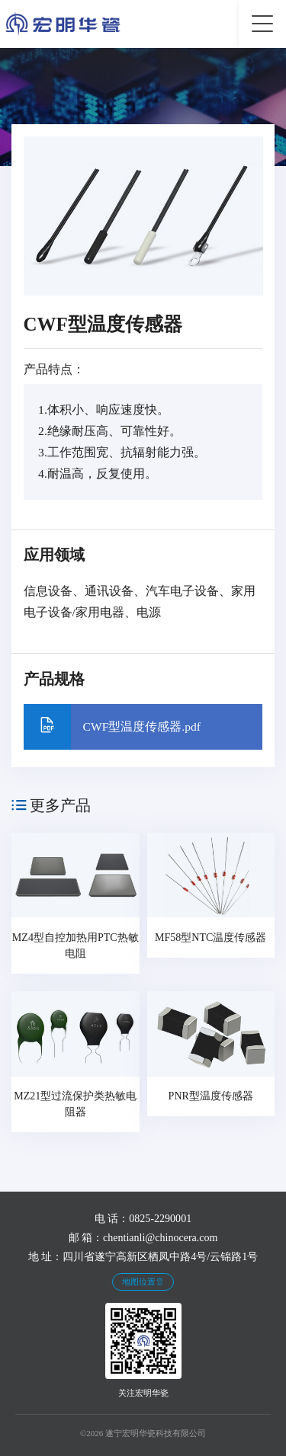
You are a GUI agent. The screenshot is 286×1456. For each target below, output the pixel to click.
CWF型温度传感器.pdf (142, 726)
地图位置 (143, 1281)
